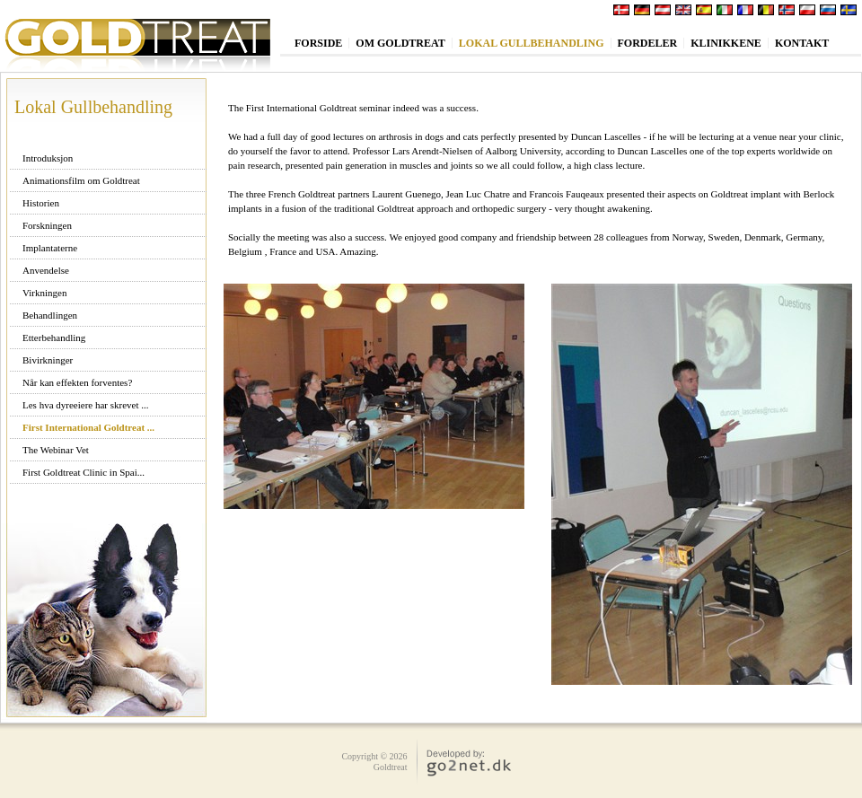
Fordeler (648, 43)
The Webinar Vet (55, 449)
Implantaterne (49, 247)
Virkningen (44, 292)
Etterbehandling (53, 337)
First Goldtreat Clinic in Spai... (83, 472)
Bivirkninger (47, 360)
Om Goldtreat (400, 43)
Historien (40, 202)
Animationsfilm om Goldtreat (81, 180)
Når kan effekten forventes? (77, 382)
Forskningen (47, 225)
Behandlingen (49, 315)
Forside (318, 43)
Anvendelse (45, 270)
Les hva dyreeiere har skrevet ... (85, 404)
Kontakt (802, 43)
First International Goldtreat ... (88, 427)
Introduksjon (47, 158)
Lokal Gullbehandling (531, 43)
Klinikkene (725, 43)
